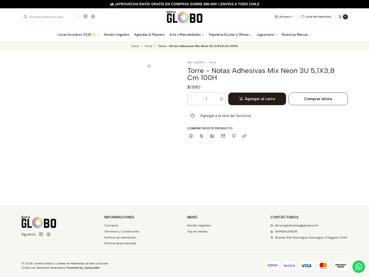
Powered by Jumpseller (83, 267)
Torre (148, 46)
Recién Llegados (116, 35)
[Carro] (343, 16)
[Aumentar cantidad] (221, 99)
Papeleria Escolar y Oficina (230, 35)
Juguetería (267, 35)
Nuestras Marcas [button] (296, 35)
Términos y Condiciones (121, 231)
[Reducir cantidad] (191, 99)
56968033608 (283, 231)
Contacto (111, 225)
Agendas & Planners (149, 35)
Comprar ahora (318, 98)
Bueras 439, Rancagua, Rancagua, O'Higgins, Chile (308, 237)
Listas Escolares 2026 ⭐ (79, 35)
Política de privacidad (120, 243)
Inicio (135, 46)
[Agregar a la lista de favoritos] (219, 115)
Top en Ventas (197, 231)
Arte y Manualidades (186, 35)
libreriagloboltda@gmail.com (294, 225)
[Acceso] (284, 16)
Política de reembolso (120, 237)
